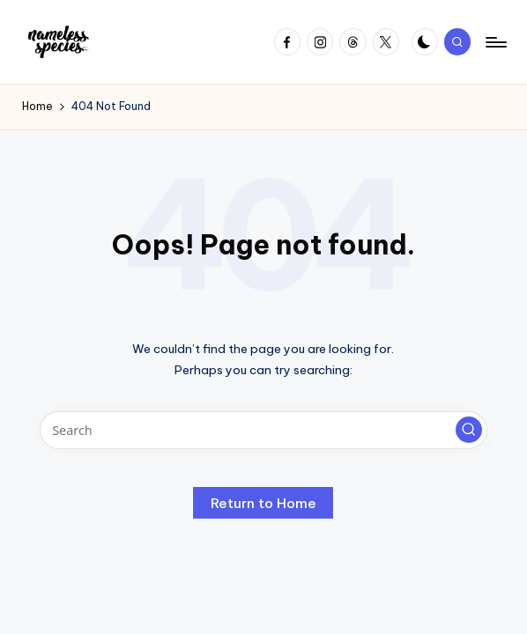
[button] (469, 430)
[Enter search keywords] (264, 430)
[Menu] (495, 42)
